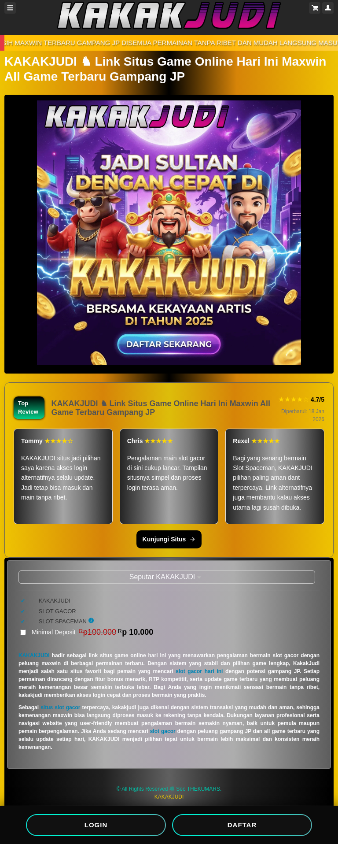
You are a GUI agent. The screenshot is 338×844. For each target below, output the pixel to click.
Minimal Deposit (92, 632)
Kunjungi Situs (169, 539)
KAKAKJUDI (34, 655)
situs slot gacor (60, 707)
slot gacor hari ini (199, 671)
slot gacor (163, 731)
